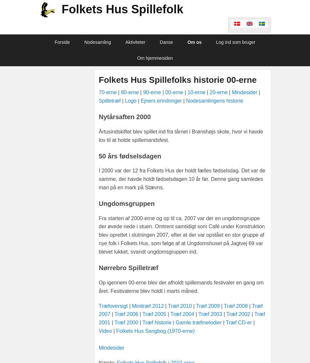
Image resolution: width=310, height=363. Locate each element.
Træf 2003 (210, 314)
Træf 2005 (154, 314)
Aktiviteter (135, 42)
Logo (131, 101)
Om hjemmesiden (155, 58)
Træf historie (157, 322)
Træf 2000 (126, 322)
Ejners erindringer (161, 101)
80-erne (130, 92)
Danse (166, 42)
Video (106, 331)
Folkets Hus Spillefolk (122, 9)
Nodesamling (97, 42)
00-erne (174, 92)
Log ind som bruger (235, 42)
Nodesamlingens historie (214, 101)
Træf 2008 (236, 306)
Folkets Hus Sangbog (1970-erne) (155, 331)
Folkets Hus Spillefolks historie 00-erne (178, 80)
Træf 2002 (238, 314)
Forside (62, 42)
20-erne (219, 92)
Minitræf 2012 (148, 306)
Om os (194, 42)
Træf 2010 (180, 306)
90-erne (152, 92)
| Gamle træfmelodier (198, 322)
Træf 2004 (182, 314)
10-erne (196, 92)
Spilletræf (110, 101)
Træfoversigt (113, 306)
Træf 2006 (127, 314)
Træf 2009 (208, 306)
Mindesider (244, 92)
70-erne (108, 92)
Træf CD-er (239, 322)
